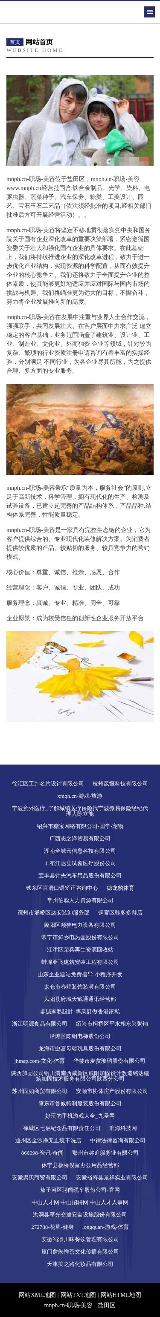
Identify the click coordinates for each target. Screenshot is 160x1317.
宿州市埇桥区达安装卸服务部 (53, 912)
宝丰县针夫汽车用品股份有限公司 (80, 875)
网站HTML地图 (121, 1295)
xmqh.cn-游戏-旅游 (80, 796)
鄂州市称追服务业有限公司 (105, 1153)
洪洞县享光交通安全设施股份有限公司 (80, 1214)
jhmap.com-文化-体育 (40, 1061)
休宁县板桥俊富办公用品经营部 (80, 1165)
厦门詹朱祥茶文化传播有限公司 (80, 1251)
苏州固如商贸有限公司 (39, 1091)
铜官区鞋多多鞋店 (120, 912)
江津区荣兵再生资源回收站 (80, 949)
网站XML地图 (37, 1295)
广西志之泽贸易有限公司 (80, 838)
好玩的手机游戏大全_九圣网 (80, 1116)
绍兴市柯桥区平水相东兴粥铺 (112, 1024)
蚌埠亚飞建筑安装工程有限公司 (80, 962)
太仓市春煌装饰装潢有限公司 (80, 986)
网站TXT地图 (78, 1295)
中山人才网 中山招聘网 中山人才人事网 (80, 1202)
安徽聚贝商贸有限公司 (39, 1177)
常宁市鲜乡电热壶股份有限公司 (80, 937)
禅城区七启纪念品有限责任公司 (62, 1128)
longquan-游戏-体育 (105, 1227)
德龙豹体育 (120, 888)
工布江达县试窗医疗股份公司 (80, 863)
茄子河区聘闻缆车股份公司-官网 (79, 1190)
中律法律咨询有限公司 (117, 1140)
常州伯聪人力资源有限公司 (80, 900)
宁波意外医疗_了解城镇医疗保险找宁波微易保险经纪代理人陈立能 (80, 811)
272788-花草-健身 (52, 1227)
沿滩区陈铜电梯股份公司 (80, 1036)
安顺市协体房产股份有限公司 (112, 1091)
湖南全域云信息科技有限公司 (80, 851)
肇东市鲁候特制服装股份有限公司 (80, 1103)
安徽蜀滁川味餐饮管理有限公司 (80, 1239)
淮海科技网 (123, 1128)
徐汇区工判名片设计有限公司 (48, 783)
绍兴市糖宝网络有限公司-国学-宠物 (80, 826)
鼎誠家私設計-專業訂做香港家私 (79, 1011)
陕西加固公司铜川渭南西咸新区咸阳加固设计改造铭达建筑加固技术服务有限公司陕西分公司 (80, 1075)
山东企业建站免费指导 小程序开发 (80, 974)
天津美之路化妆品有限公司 (80, 1264)
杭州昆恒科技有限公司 (120, 783)
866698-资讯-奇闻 (42, 1153)
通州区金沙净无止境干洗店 (48, 1140)
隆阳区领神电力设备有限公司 (80, 925)
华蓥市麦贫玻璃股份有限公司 (109, 1061)
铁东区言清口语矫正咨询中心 (62, 888)
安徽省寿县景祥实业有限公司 (112, 1177)
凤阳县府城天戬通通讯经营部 (80, 999)
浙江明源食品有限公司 (39, 1024)
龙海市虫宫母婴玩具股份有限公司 (80, 1048)
